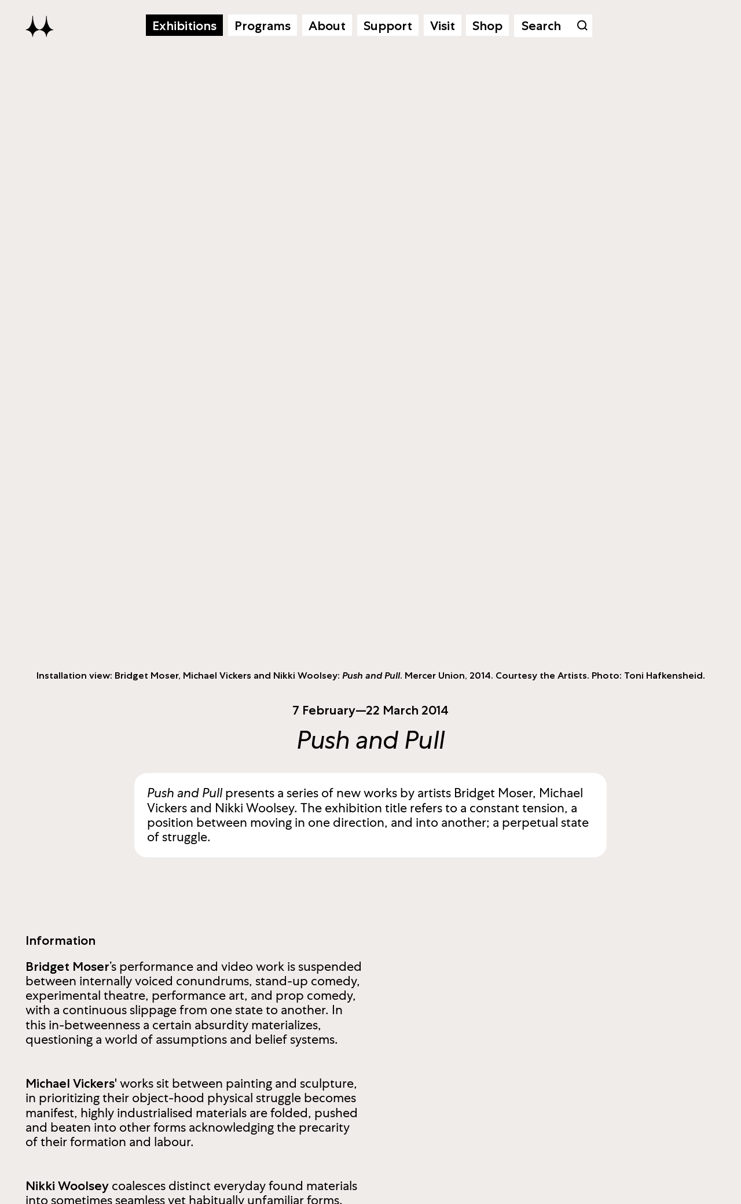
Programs (262, 25)
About (327, 25)
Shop (487, 25)
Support (388, 25)
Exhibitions (184, 25)
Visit (442, 25)
